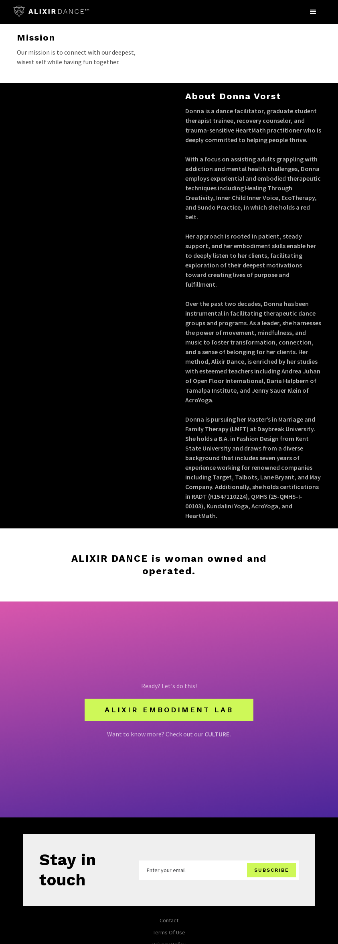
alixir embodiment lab (169, 709)
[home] (51, 9)
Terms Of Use (169, 932)
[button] (313, 12)
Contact (169, 920)
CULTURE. (217, 734)
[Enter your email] (219, 870)
